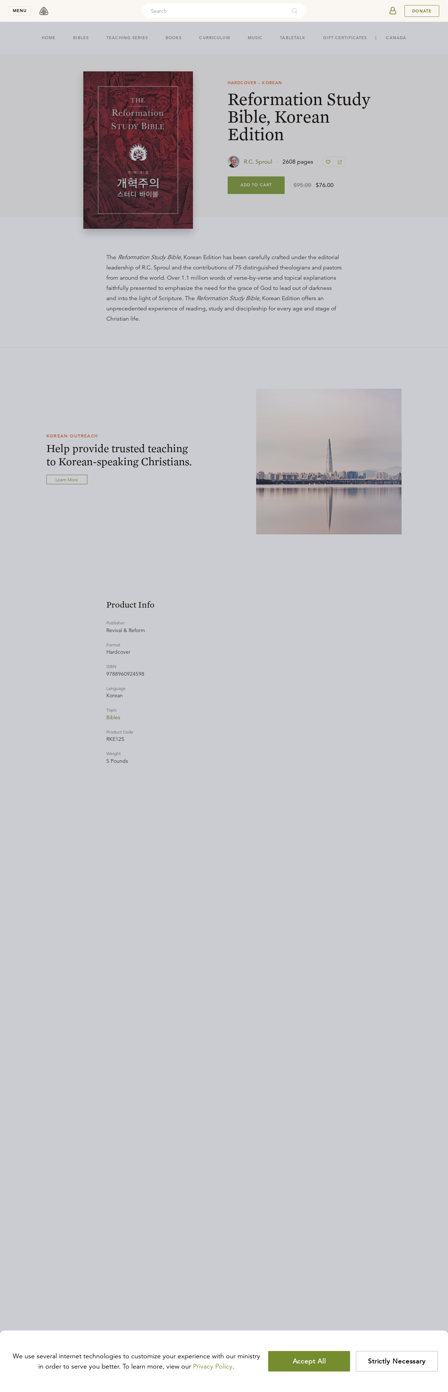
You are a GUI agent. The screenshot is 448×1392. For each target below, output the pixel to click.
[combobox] (214, 11)
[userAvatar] (393, 11)
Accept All (309, 1361)
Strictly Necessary (397, 1361)
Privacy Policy (212, 1366)
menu (20, 10)
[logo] (44, 11)
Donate (422, 11)
